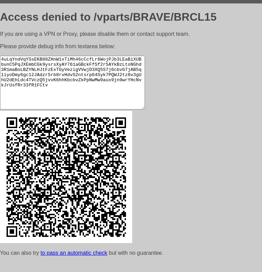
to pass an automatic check (74, 263)
